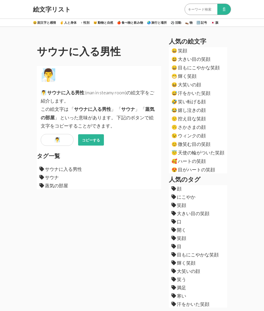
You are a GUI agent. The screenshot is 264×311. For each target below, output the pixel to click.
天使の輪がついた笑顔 (197, 152)
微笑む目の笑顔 (190, 144)
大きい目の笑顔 (190, 59)
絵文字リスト (52, 9)
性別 (84, 22)
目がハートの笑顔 (193, 169)
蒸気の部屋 (53, 185)
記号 (201, 22)
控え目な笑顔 (188, 118)
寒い (178, 296)
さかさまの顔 (188, 127)
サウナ (49, 177)
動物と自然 (103, 22)
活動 (176, 22)
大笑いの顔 (186, 84)
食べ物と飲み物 (130, 22)
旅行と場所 (157, 22)
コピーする (91, 140)
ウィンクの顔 (188, 135)
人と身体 (68, 22)
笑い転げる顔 (188, 101)
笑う (178, 279)
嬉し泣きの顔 (188, 110)
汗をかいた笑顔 (190, 93)
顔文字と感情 (44, 22)
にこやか (183, 197)
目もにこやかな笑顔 (195, 67)
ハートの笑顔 (188, 161)
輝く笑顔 (183, 76)
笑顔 (179, 50)
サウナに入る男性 (60, 169)
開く (178, 230)
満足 (178, 287)
